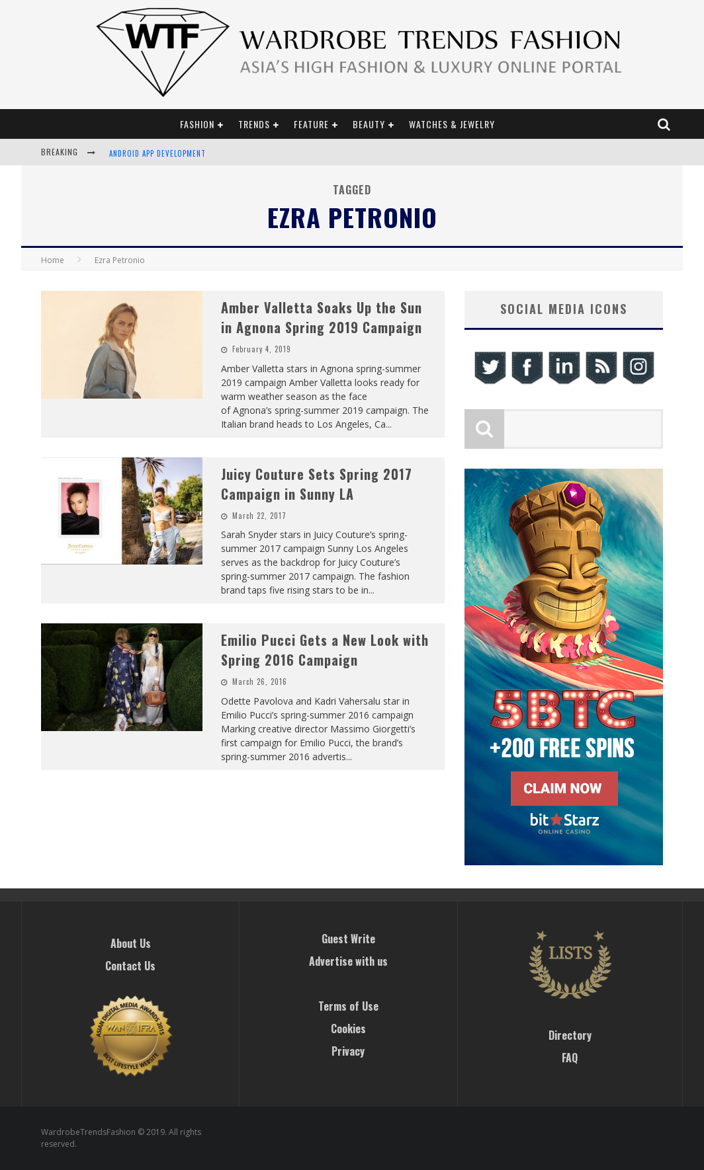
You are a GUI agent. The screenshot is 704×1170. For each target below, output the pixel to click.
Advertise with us (348, 961)
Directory (570, 1035)
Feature (311, 124)
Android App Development (157, 153)
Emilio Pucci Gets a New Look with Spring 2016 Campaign (325, 650)
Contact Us (130, 966)
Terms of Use (348, 1006)
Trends (254, 124)
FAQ (570, 1058)
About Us (130, 943)
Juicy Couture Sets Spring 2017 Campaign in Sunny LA (316, 484)
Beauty (369, 124)
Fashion (197, 124)
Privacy (348, 1051)
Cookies (348, 1028)
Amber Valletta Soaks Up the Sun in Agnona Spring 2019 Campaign (321, 317)
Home (52, 260)
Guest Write (348, 939)
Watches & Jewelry (452, 124)
